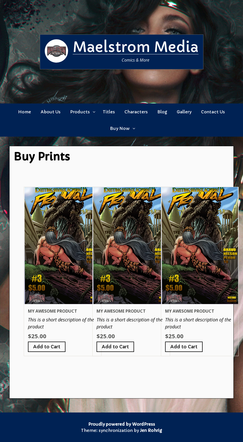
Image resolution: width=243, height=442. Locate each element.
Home (24, 111)
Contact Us (213, 111)
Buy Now (120, 128)
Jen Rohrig (151, 430)
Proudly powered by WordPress (121, 424)
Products (80, 111)
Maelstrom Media (135, 47)
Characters (136, 111)
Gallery (184, 111)
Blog (162, 111)
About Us (51, 111)
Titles (109, 111)
